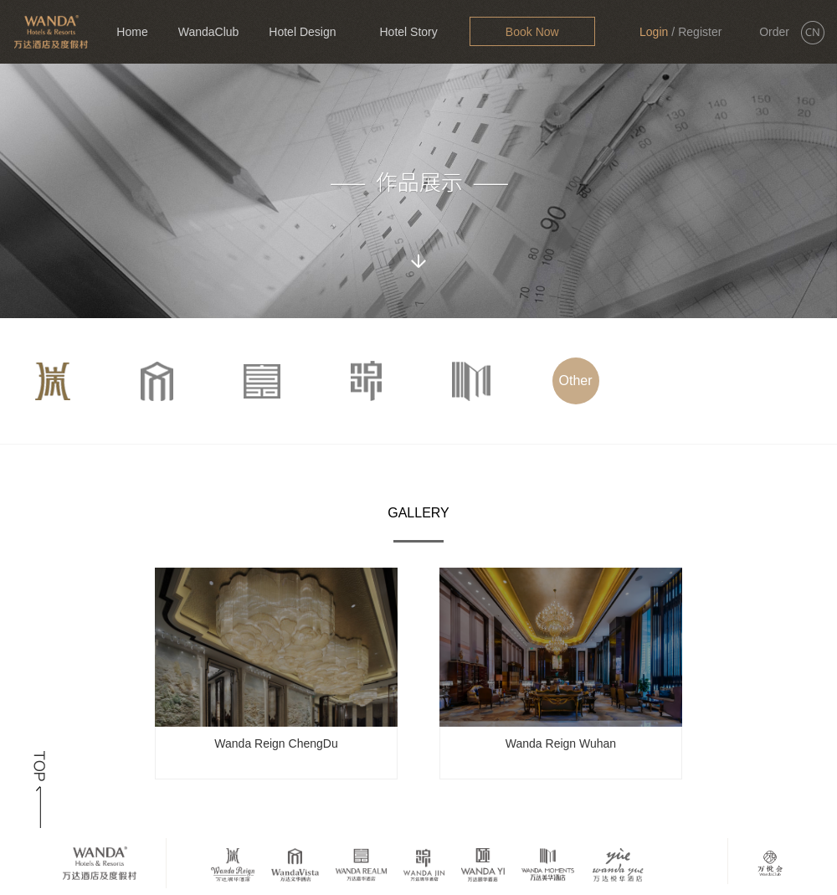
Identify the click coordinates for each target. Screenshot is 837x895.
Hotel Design (302, 32)
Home (131, 32)
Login (653, 32)
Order (774, 32)
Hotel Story (408, 32)
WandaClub (208, 32)
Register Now (699, 44)
